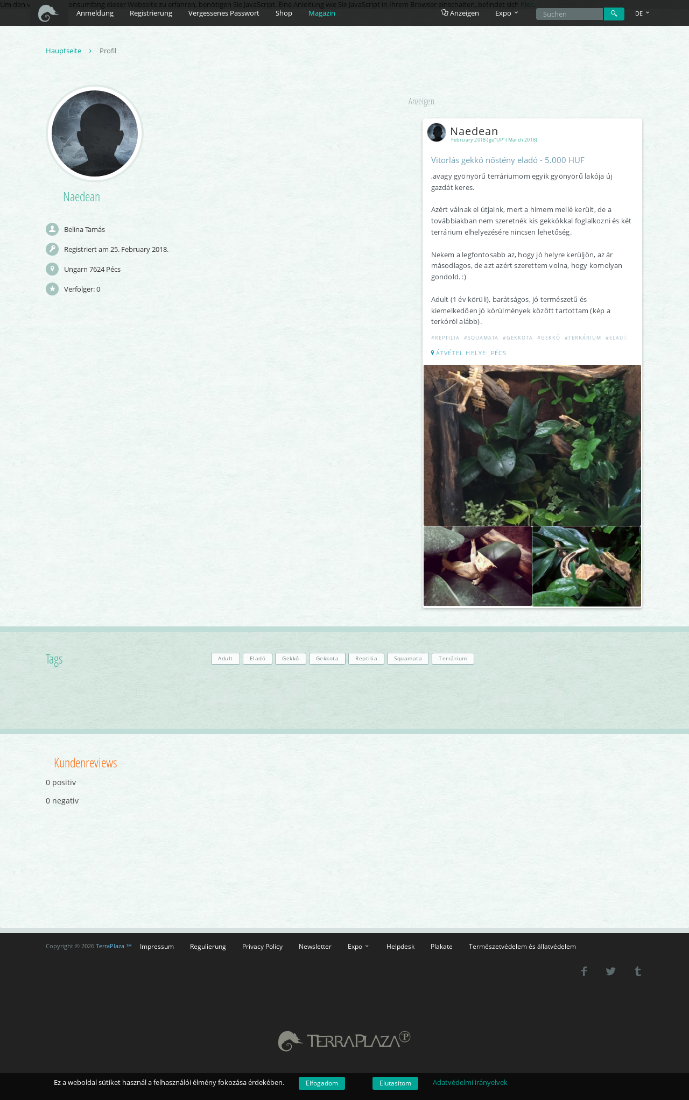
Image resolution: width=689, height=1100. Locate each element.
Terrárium (453, 658)
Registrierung (151, 13)
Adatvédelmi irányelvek (470, 1082)
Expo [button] (507, 13)
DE (643, 13)
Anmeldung (95, 13)
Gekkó (290, 658)
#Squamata (481, 337)
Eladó (258, 658)
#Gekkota (518, 337)
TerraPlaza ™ (114, 946)
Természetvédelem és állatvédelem (522, 946)
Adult (225, 658)
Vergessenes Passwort (223, 13)
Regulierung (208, 946)
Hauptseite (70, 50)
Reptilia (366, 658)
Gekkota (327, 658)
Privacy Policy (262, 946)
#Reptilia (445, 337)
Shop (284, 13)
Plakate (442, 946)
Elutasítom (395, 1083)
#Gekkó (548, 337)
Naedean (464, 131)
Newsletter (315, 946)
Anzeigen (460, 13)
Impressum (157, 946)
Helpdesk (400, 946)
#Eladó (617, 337)
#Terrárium (583, 337)
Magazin (321, 13)
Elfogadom (322, 1083)
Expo (359, 946)
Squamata (408, 658)
